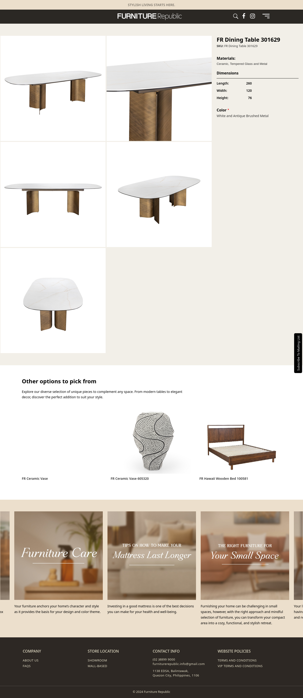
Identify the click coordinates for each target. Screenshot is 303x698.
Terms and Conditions (237, 660)
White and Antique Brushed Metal (243, 116)
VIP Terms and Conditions (240, 666)
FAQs (27, 666)
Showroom (97, 660)
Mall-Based (97, 666)
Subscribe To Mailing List (298, 352)
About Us (31, 660)
